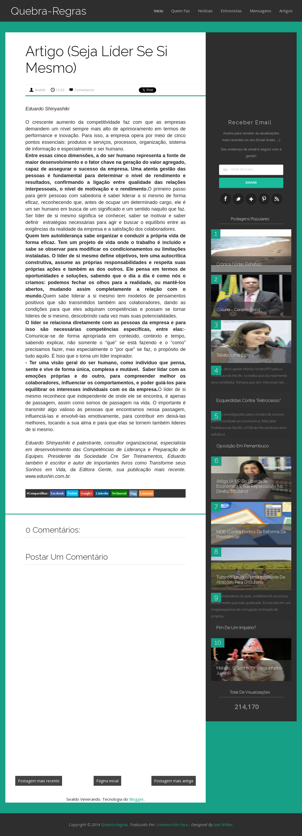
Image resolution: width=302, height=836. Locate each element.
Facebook (57, 493)
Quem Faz (180, 10)
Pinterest (264, 198)
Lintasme (146, 493)
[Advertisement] (105, 732)
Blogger (136, 799)
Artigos (286, 10)
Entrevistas (231, 10)
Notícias (205, 10)
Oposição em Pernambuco (242, 445)
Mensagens (260, 10)
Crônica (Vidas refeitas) (239, 264)
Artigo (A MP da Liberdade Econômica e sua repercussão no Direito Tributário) (249, 486)
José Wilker (223, 824)
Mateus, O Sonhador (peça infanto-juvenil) (249, 670)
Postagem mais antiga (173, 780)
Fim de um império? (236, 627)
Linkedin (102, 493)
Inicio (158, 10)
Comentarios (84, 90)
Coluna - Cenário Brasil (238, 309)
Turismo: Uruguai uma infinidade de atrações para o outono (250, 580)
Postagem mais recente (38, 780)
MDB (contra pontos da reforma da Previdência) (251, 534)
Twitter (72, 493)
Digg (133, 493)
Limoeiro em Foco (172, 824)
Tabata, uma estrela (235, 355)
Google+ (86, 493)
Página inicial (107, 780)
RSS (277, 198)
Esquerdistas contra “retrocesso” (248, 400)
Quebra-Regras (48, 11)
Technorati (119, 493)
